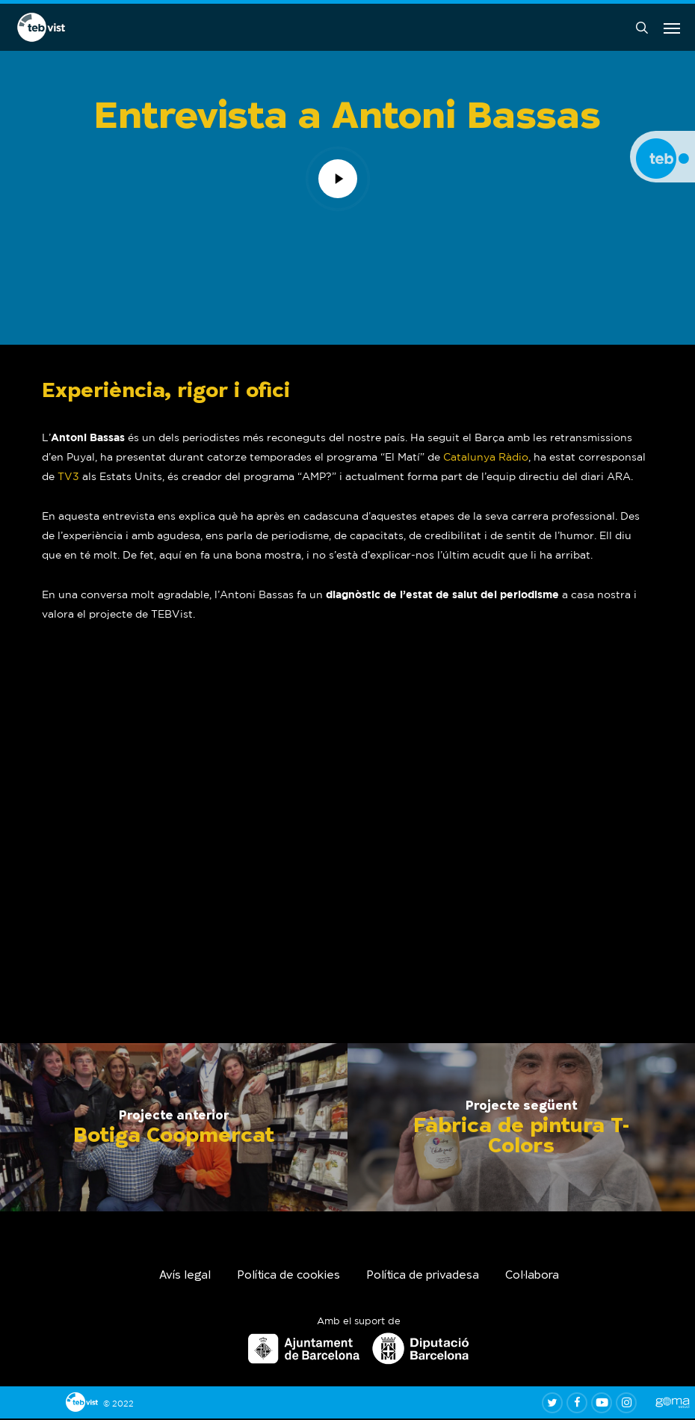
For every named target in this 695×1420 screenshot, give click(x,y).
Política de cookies (288, 1277)
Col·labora (532, 1277)
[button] (672, 28)
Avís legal (185, 1277)
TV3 (68, 478)
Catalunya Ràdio (485, 458)
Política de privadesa (422, 1277)
